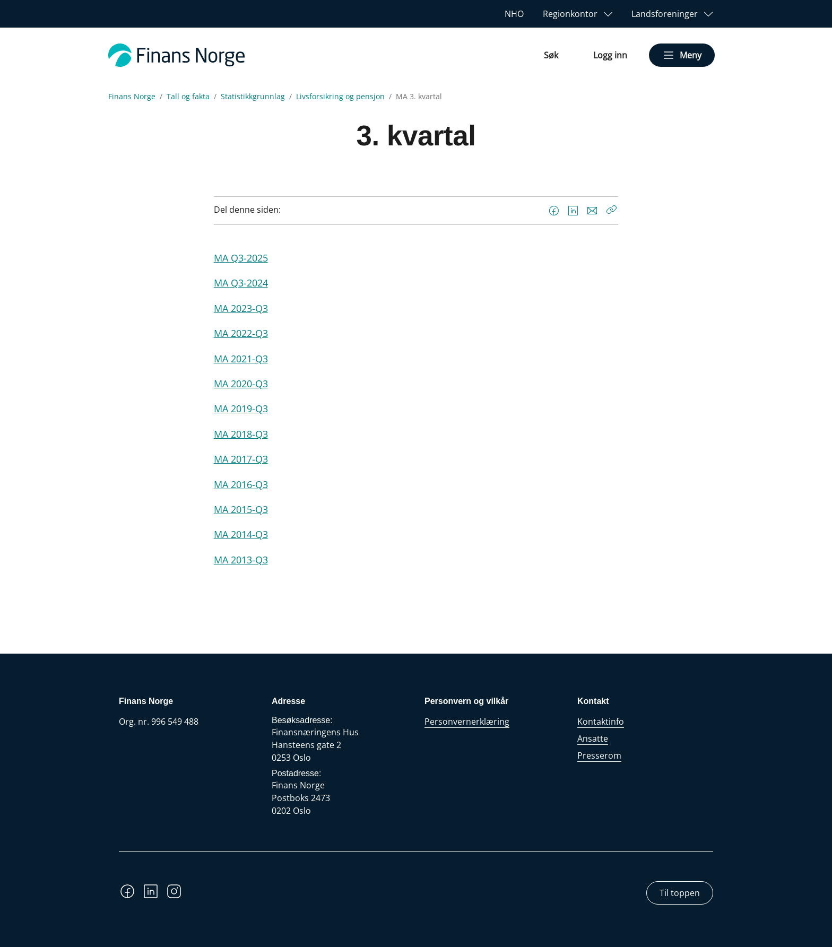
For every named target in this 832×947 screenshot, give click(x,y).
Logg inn (610, 55)
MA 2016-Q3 (241, 484)
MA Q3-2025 (241, 257)
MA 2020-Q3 (241, 383)
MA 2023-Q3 (241, 308)
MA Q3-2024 (241, 282)
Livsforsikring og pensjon (340, 96)
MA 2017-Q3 (241, 458)
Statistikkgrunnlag (253, 96)
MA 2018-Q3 (241, 433)
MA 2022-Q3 (241, 333)
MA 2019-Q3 (241, 408)
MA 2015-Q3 (241, 509)
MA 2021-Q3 (241, 358)
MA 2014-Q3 (241, 534)
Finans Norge (131, 96)
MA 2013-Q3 (241, 559)
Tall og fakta (188, 96)
